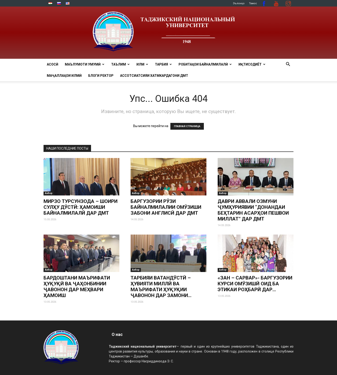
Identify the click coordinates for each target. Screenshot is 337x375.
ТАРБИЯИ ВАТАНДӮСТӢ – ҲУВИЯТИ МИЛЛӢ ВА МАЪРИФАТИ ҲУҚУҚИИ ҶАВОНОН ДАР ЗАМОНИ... (161, 286)
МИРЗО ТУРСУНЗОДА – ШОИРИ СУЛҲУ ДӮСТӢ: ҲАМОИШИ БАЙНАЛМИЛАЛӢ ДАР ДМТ (80, 207)
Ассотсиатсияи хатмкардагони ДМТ (154, 75)
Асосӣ (52, 64)
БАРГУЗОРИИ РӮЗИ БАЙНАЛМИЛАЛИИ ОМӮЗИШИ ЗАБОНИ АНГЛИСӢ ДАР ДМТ (166, 207)
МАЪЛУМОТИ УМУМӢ (84, 64)
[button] (287, 64)
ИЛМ (142, 64)
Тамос (253, 3)
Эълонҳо (239, 3)
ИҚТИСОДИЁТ (251, 64)
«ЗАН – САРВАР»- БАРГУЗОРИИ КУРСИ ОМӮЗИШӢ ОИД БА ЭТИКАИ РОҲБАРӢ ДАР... (255, 283)
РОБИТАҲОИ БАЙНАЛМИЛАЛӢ (205, 64)
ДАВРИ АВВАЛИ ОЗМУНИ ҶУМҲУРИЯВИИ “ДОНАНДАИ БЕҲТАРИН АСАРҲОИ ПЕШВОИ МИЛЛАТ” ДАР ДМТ (253, 210)
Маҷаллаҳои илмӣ (64, 75)
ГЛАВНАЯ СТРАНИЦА (187, 126)
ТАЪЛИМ (120, 64)
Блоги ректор (101, 75)
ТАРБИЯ (163, 64)
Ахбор (48, 193)
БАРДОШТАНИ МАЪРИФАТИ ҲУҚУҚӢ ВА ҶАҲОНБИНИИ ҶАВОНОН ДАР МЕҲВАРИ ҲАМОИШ (77, 286)
